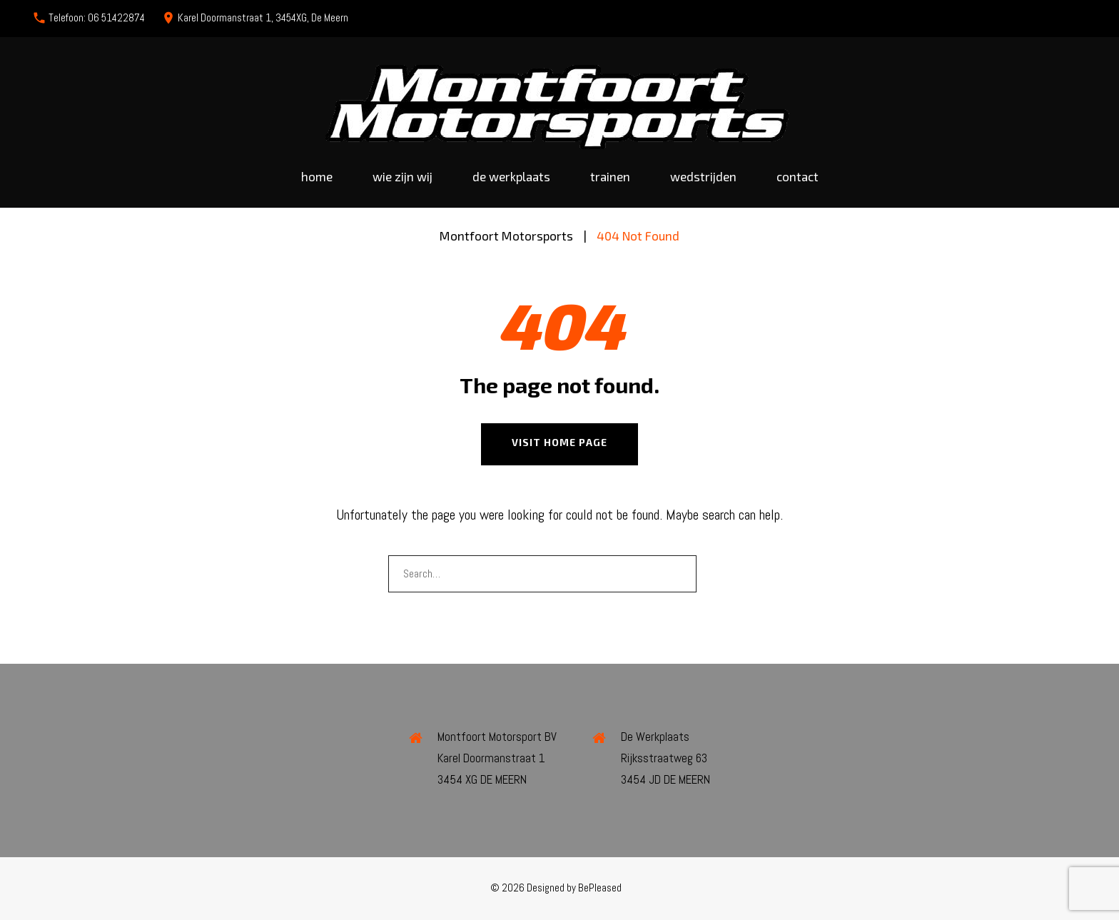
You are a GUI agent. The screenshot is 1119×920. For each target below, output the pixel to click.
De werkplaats (511, 177)
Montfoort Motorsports (506, 235)
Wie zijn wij (402, 177)
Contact (797, 177)
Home (317, 177)
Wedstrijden (703, 177)
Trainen (610, 177)
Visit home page (559, 442)
